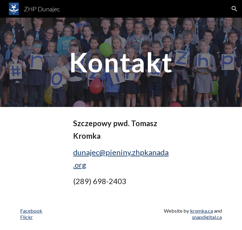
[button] (234, 8)
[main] (121, 62)
